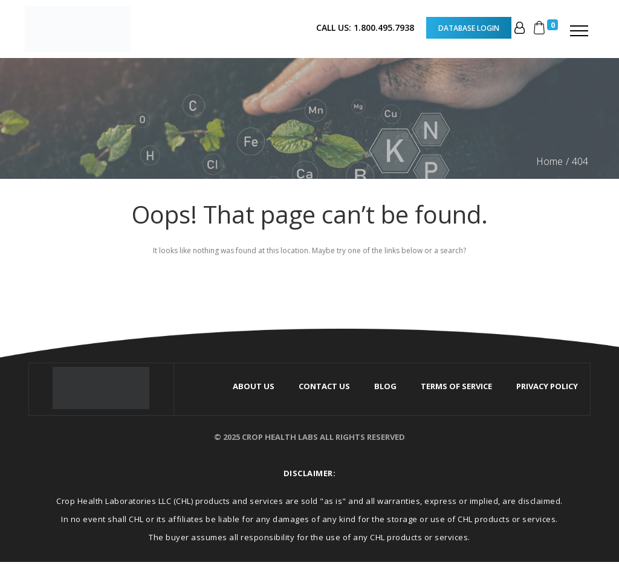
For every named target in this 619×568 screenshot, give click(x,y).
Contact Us (324, 386)
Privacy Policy (547, 386)
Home (549, 161)
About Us (253, 386)
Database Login (468, 27)
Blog (385, 386)
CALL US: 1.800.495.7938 (365, 27)
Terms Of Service (456, 386)
